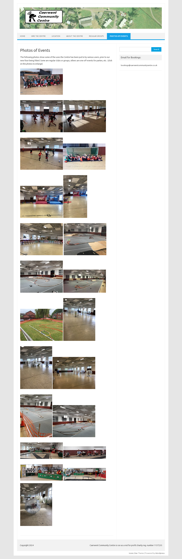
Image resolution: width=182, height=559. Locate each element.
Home (22, 36)
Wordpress (160, 553)
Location (56, 36)
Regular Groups (96, 36)
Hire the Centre (38, 36)
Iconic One (133, 553)
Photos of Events (119, 36)
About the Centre (74, 36)
